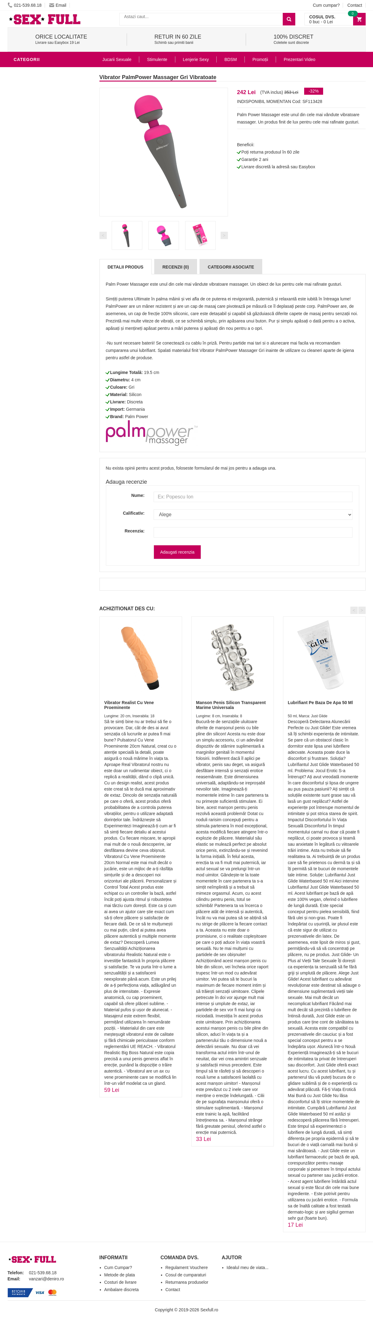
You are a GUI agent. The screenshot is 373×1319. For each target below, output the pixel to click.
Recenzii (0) (175, 267)
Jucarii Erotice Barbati (44, 320)
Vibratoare (29, 71)
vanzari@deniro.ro (46, 1278)
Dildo (22, 356)
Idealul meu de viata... (248, 1267)
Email (57, 5)
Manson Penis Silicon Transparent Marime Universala (231, 705)
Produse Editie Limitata (43, 467)
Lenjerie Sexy (32, 347)
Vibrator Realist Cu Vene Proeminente (129, 705)
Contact (354, 5)
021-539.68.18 (25, 5)
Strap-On (26, 393)
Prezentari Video (36, 458)
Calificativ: (134, 513)
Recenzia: (134, 530)
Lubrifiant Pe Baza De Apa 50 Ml (320, 702)
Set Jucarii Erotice (38, 412)
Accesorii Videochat (40, 439)
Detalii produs (126, 267)
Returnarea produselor (187, 1282)
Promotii (25, 448)
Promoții (260, 59)
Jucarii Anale (31, 375)
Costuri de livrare (120, 1282)
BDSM (21, 366)
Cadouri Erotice (35, 402)
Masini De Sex (31, 421)
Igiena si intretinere (40, 338)
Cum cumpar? (326, 5)
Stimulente (157, 59)
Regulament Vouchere (187, 1267)
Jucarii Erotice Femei (41, 384)
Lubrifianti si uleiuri (40, 329)
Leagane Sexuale (36, 430)
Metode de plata (119, 1274)
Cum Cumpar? (118, 1267)
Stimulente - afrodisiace (45, 310)
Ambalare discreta (121, 1289)
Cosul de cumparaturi (186, 1274)
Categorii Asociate (231, 267)
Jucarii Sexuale (117, 59)
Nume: (138, 495)
